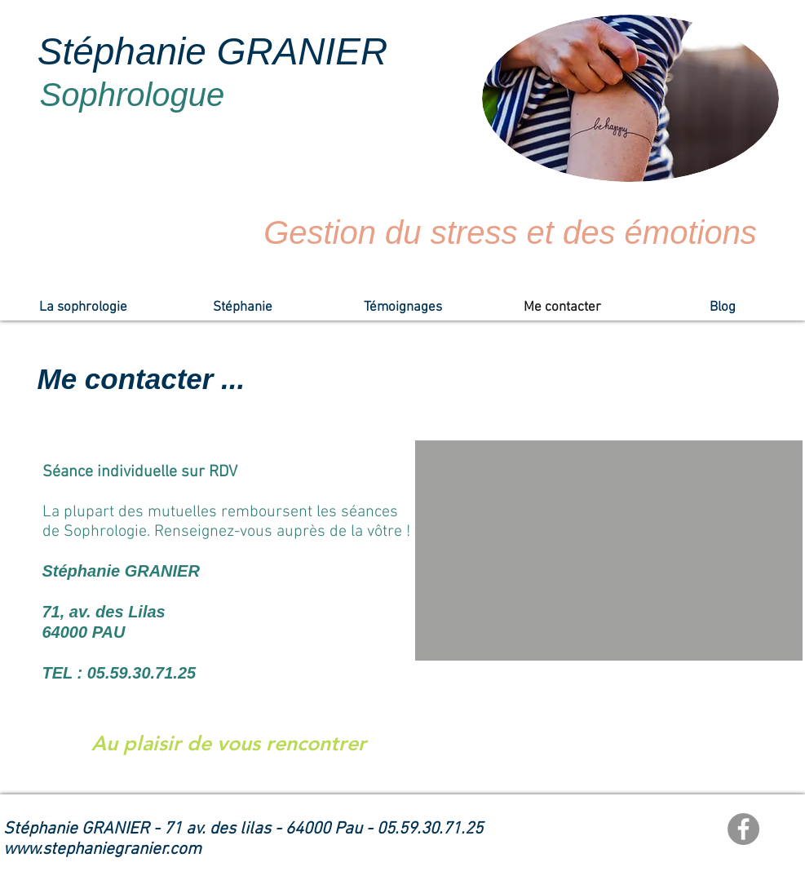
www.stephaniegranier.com (102, 849)
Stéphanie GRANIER (213, 51)
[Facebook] (743, 829)
